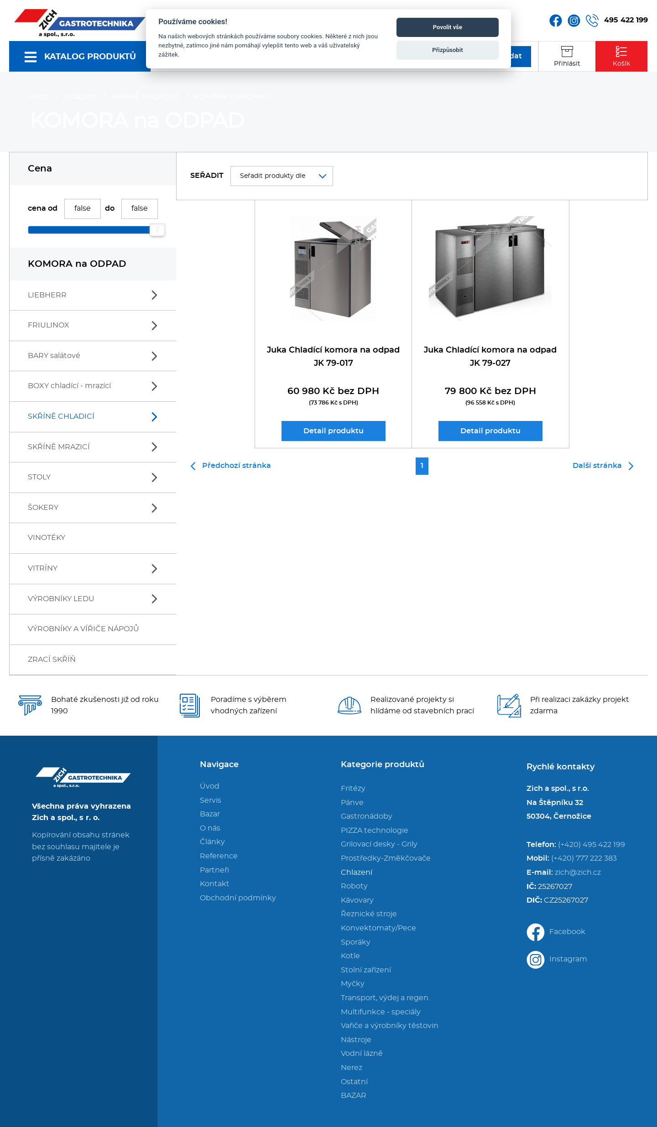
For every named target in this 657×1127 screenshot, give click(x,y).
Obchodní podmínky (238, 898)
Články (212, 842)
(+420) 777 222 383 (584, 858)
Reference (219, 856)
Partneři (214, 870)
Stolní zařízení (366, 970)
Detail (333, 431)
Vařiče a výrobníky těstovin (389, 1025)
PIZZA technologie (374, 830)
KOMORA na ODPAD (231, 96)
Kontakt (214, 884)
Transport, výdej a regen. (385, 998)
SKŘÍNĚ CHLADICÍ (145, 96)
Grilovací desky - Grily (379, 844)
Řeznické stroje (369, 914)
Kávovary (357, 900)
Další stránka (603, 466)
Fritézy (353, 788)
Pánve (352, 802)
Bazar (210, 814)
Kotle (350, 956)
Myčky (353, 983)
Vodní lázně (362, 1053)
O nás (210, 828)
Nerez (351, 1067)
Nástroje (356, 1040)
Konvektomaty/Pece (378, 928)
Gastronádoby (366, 816)
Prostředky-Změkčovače (386, 858)
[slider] (157, 229)
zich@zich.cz (578, 872)
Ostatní (354, 1081)
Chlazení (80, 96)
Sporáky (355, 942)
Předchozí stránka (231, 466)
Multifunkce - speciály (381, 1012)
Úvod (39, 96)
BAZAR (353, 1095)
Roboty (354, 886)
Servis (210, 800)
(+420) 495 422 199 (591, 844)
